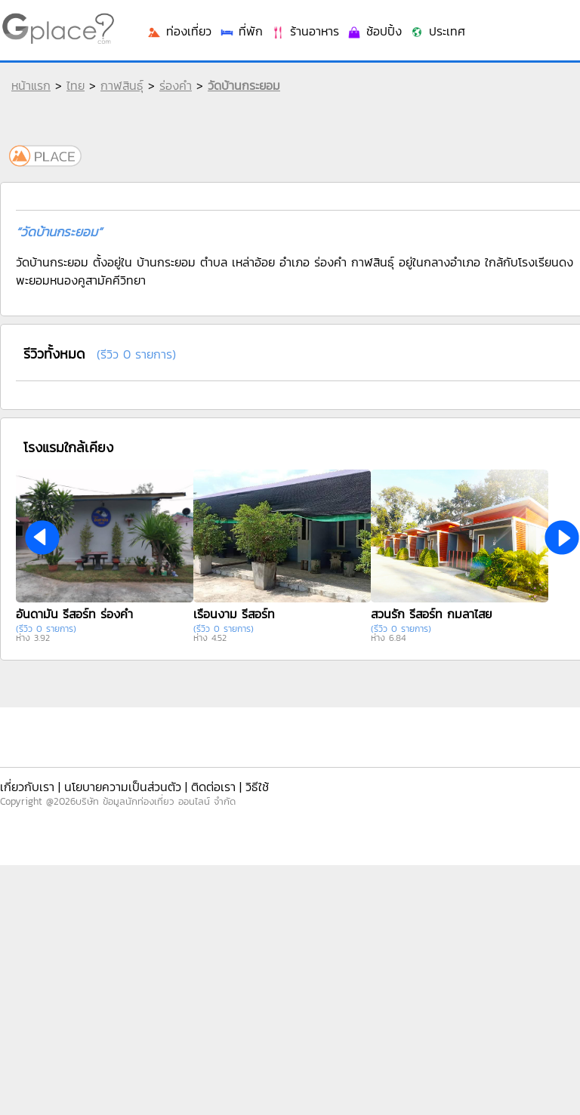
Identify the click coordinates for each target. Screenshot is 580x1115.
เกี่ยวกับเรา (27, 787)
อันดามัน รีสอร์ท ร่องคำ (74, 614)
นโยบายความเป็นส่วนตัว (122, 787)
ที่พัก (241, 31)
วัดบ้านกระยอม (244, 85)
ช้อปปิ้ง (374, 31)
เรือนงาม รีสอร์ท (234, 614)
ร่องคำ (175, 85)
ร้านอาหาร (304, 31)
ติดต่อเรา (213, 787)
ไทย (75, 85)
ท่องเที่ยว (179, 31)
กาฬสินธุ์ (121, 85)
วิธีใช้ (257, 787)
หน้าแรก (31, 85)
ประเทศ (437, 31)
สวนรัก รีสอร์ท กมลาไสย (431, 614)
